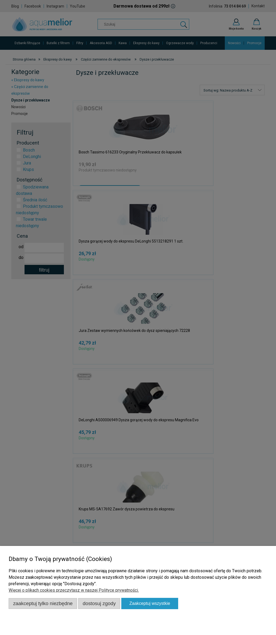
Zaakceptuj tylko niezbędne (43, 603)
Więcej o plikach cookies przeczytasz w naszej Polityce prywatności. (74, 590)
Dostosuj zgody (99, 603)
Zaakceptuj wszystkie (149, 603)
